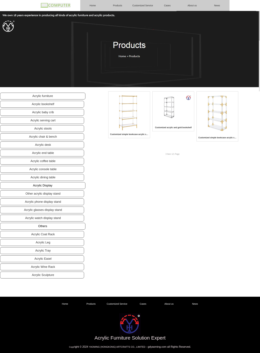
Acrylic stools (43, 128)
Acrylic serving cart (43, 120)
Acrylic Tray (43, 250)
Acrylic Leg (43, 242)
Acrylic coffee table (43, 161)
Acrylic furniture (42, 96)
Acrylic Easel (43, 258)
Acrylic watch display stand (43, 218)
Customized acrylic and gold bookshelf (173, 127)
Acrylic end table (43, 153)
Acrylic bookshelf (43, 104)
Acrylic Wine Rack (43, 266)
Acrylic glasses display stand (43, 210)
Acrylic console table (43, 169)
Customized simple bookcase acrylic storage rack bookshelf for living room (129, 134)
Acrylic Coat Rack (43, 234)
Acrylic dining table (43, 177)
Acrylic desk (43, 144)
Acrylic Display (42, 185)
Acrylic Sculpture (43, 275)
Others (42, 226)
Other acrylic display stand (43, 193)
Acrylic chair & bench (43, 136)
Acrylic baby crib (43, 112)
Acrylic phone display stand (43, 201)
